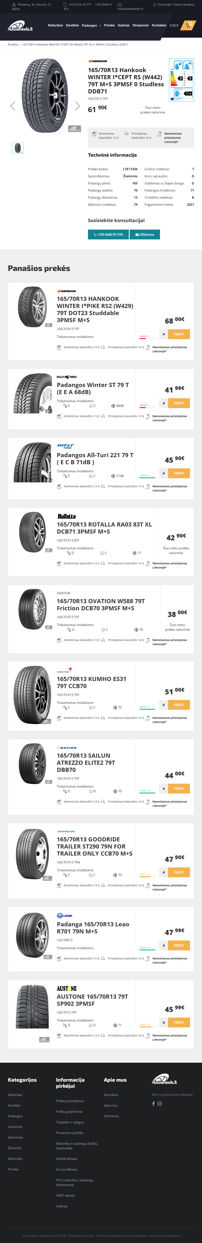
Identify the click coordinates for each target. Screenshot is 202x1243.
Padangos (89, 25)
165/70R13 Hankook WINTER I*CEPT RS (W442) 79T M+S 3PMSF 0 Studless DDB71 (75, 44)
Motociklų (15, 1158)
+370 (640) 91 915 (108, 234)
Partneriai (111, 1116)
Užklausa (145, 234)
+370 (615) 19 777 (77, 4)
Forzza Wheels (67, 1169)
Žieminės (14, 1148)
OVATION (63, 593)
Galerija (123, 25)
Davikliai (72, 25)
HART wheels (65, 1195)
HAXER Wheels (67, 1159)
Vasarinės (15, 1127)
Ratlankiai (55, 25)
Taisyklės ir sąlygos (70, 1122)
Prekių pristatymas (70, 1101)
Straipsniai (141, 25)
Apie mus (111, 1105)
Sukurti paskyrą (184, 4)
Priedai (109, 25)
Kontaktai (159, 25)
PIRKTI (179, 334)
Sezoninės (15, 1137)
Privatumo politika (69, 1133)
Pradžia (13, 44)
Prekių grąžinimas (69, 1111)
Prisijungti (164, 4)
